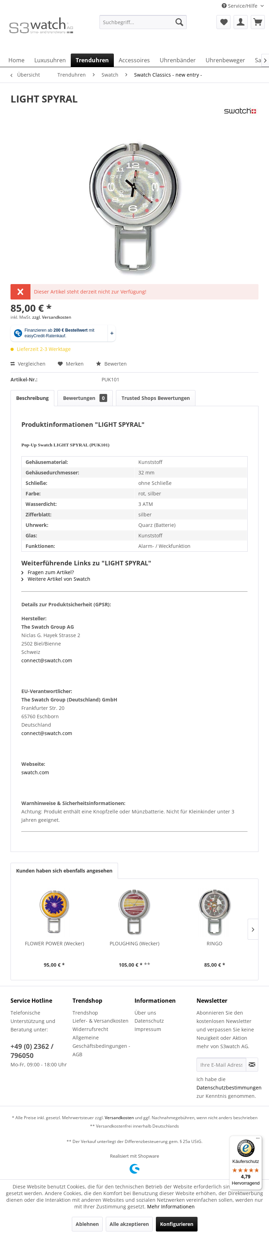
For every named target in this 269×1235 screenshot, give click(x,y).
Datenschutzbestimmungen (229, 1087)
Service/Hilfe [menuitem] (240, 5)
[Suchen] (179, 22)
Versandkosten (119, 1118)
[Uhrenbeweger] (225, 60)
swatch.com (35, 772)
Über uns (145, 1012)
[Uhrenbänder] (178, 60)
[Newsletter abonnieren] (252, 1065)
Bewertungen (85, 398)
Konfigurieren (176, 1224)
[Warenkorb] (258, 22)
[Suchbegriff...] (143, 22)
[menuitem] (143, 25)
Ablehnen (87, 1224)
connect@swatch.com (46, 660)
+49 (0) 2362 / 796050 (32, 1051)
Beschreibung (32, 398)
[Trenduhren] (92, 60)
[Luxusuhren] (50, 60)
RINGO (214, 943)
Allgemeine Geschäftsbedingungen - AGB (101, 1046)
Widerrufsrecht (90, 1029)
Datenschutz (149, 1020)
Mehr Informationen (171, 1206)
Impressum (147, 1029)
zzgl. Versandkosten (51, 317)
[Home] (16, 60)
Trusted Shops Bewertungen (156, 398)
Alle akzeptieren (129, 1224)
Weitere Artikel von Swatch (55, 579)
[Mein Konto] (241, 22)
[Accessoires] (134, 60)
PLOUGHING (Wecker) (134, 943)
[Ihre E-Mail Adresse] (221, 1065)
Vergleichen (28, 363)
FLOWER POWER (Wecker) (54, 943)
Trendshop (85, 1012)
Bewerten (111, 363)
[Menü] (258, 1140)
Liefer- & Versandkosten (101, 1020)
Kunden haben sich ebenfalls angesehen (64, 870)
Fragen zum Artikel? (47, 572)
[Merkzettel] (223, 22)
